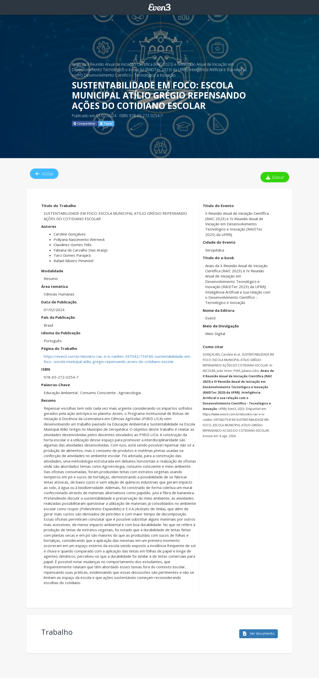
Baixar (274, 177)
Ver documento (258, 633)
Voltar (44, 174)
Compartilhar (84, 123)
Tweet (106, 123)
